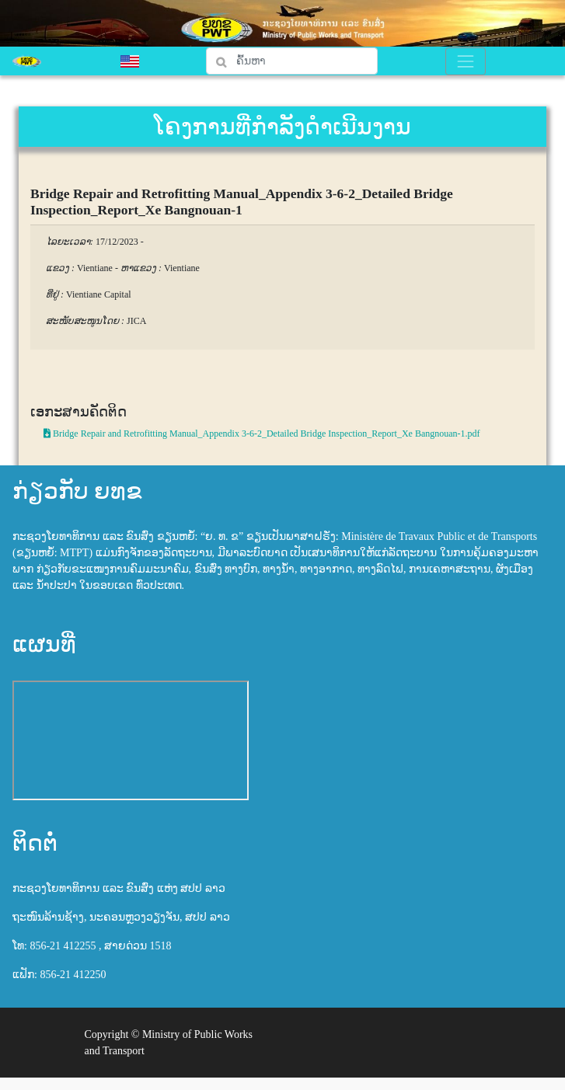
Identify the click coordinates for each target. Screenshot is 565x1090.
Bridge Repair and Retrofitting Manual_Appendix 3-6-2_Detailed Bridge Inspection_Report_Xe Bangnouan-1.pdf (262, 433)
